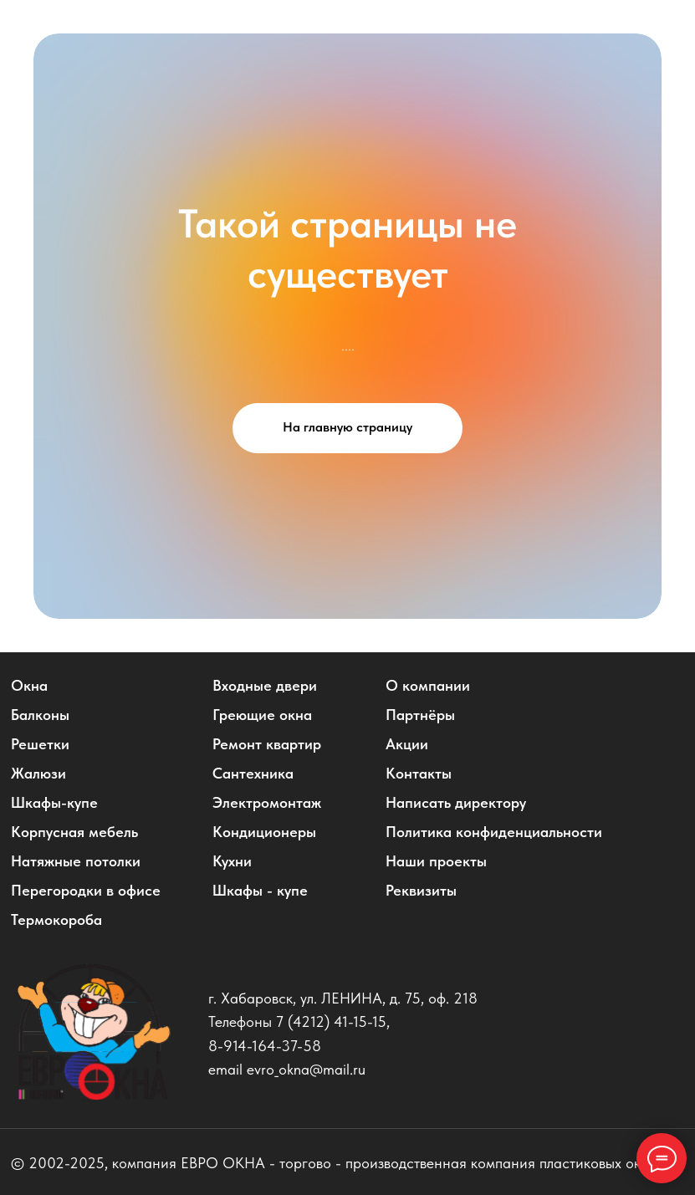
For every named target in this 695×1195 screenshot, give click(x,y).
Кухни (232, 861)
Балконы (40, 715)
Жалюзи (38, 773)
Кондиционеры (264, 832)
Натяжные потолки (76, 861)
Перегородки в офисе (86, 890)
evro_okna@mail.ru (306, 1069)
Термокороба (56, 920)
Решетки (40, 744)
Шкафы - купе (260, 890)
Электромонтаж (266, 803)
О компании (428, 686)
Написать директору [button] (456, 803)
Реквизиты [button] (421, 890)
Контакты (419, 773)
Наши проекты (436, 861)
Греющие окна (262, 715)
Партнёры (420, 715)
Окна (29, 686)
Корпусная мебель (74, 832)
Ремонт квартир (266, 744)
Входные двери (264, 686)
